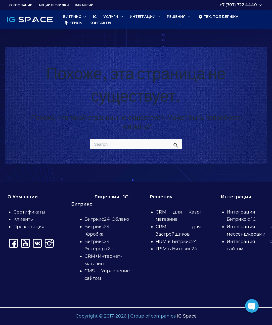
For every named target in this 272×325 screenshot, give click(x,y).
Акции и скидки (54, 5)
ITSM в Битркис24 (176, 249)
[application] (259, 5)
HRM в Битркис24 (176, 241)
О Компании (21, 5)
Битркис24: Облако (107, 219)
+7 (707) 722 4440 (241, 5)
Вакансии (84, 5)
